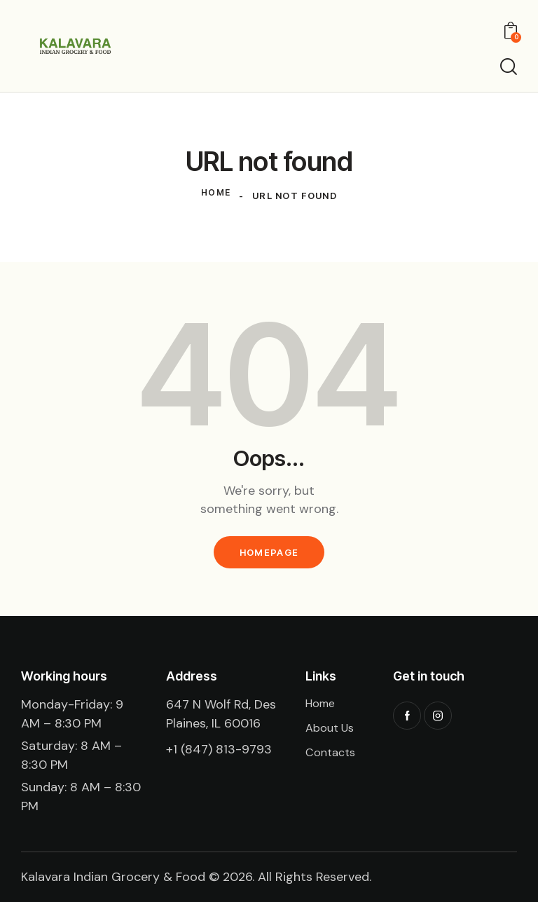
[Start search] (508, 67)
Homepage (269, 552)
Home (215, 195)
